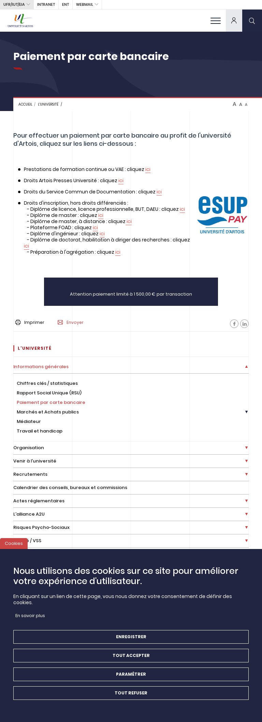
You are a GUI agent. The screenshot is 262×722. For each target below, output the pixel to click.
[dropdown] (234, 20)
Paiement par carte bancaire (51, 402)
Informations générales (41, 366)
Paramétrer (131, 676)
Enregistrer (131, 639)
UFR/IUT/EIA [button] (14, 4)
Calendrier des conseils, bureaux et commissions (70, 487)
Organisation (28, 447)
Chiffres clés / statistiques (47, 383)
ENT (65, 4)
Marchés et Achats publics (48, 412)
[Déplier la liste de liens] (246, 367)
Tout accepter (131, 657)
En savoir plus (30, 617)
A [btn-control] (234, 104)
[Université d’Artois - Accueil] (20, 20)
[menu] (215, 20)
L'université (48, 104)
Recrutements (30, 474)
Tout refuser (131, 695)
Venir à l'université (34, 461)
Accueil (25, 104)
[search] (252, 20)
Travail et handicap (39, 431)
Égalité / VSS (27, 540)
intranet (46, 4)
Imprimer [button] (29, 322)
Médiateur (29, 421)
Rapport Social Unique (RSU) (49, 393)
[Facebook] (234, 323)
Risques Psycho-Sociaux (41, 527)
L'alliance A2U (29, 514)
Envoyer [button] (71, 322)
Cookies (14, 545)
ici (147, 169)
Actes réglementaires (38, 501)
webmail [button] (84, 4)
